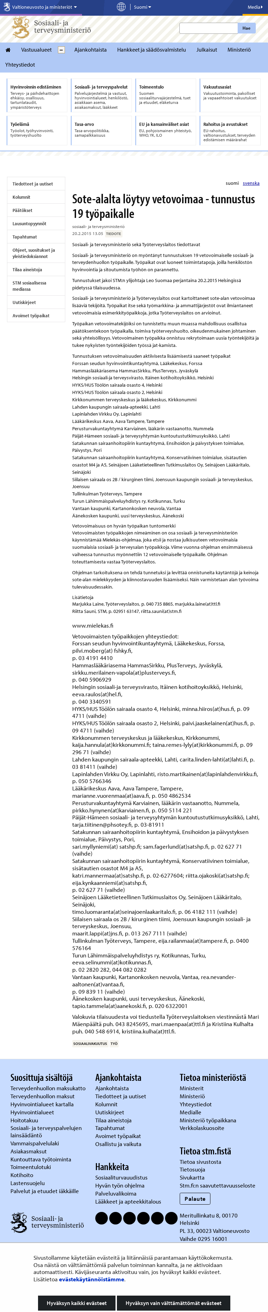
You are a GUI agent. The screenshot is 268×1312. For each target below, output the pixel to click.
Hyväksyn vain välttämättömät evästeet (174, 1302)
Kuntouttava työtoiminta (40, 1159)
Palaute (195, 1198)
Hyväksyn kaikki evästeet (77, 1302)
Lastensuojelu (28, 1182)
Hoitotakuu (24, 1120)
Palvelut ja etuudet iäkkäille (44, 1191)
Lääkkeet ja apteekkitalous (128, 1201)
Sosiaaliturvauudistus (121, 1177)
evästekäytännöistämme (91, 1279)
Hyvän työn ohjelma (119, 1185)
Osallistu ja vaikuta (118, 1143)
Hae (247, 28)
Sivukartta (192, 1177)
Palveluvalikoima (115, 1193)
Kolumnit (21, 197)
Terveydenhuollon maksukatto (48, 1088)
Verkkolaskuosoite (203, 1127)
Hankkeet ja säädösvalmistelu (151, 49)
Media (255, 7)
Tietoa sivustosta (200, 1161)
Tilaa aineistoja (27, 269)
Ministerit (192, 1088)
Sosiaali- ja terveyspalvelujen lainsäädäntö (46, 1131)
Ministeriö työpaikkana (209, 1120)
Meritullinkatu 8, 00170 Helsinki (209, 1219)
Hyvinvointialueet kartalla (42, 1104)
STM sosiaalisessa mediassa (29, 286)
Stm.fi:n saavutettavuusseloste (217, 1185)
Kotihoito (21, 1174)
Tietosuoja (192, 1169)
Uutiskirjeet (24, 302)
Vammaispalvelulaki (35, 1143)
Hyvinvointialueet (32, 1112)
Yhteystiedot (20, 64)
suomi (233, 183)
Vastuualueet (36, 49)
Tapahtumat (25, 237)
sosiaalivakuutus (90, 1043)
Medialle (191, 1112)
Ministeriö (239, 49)
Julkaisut (206, 49)
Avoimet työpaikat (31, 315)
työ (114, 1043)
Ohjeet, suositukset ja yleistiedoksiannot (34, 253)
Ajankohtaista (90, 49)
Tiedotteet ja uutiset (33, 184)
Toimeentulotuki (31, 1166)
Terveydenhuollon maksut (43, 1096)
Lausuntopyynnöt (29, 223)
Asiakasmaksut (28, 1151)
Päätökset (22, 210)
